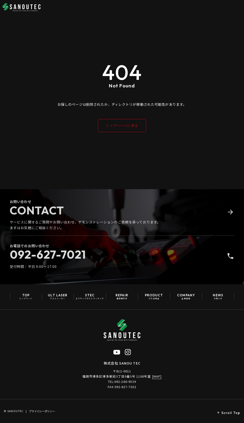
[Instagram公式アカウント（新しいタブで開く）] (128, 351)
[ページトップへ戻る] (228, 413)
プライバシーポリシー (42, 411)
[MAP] (157, 376)
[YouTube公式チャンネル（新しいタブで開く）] (116, 352)
